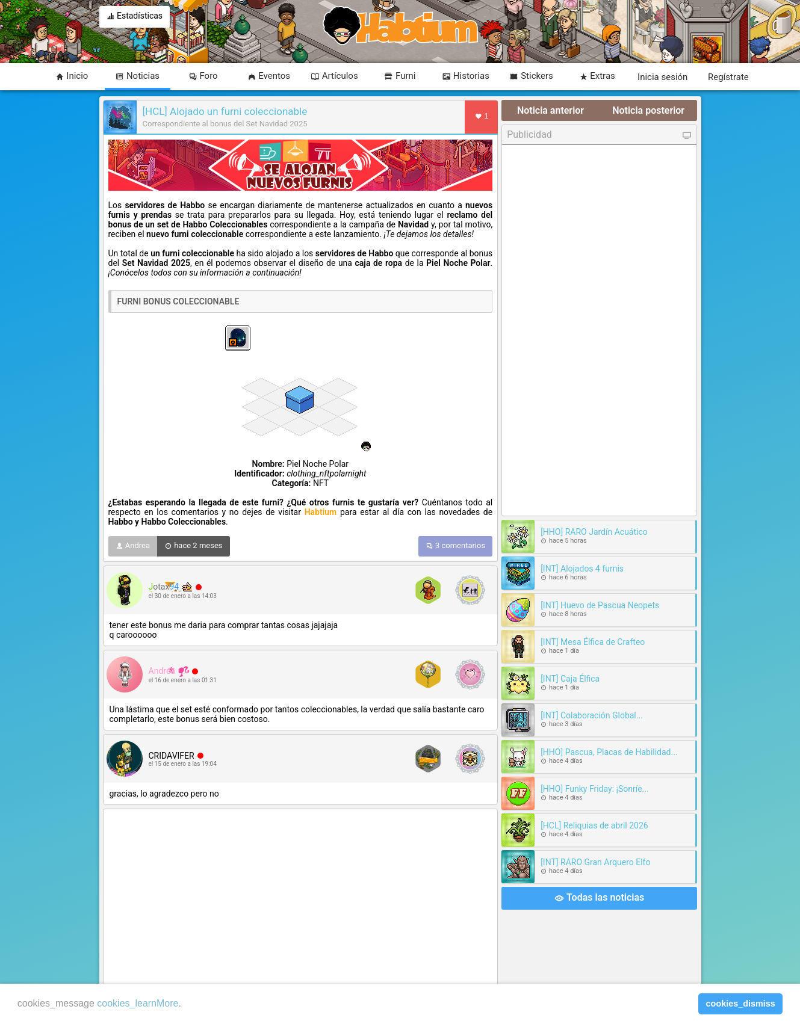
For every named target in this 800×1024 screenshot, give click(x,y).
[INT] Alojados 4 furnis (582, 568)
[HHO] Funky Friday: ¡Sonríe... (595, 789)
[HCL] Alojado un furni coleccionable (225, 111)
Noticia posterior (648, 110)
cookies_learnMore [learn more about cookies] (137, 1003)
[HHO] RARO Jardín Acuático (594, 532)
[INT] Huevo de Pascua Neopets (600, 605)
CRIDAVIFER (171, 755)
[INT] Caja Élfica (570, 678)
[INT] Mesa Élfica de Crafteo (593, 642)
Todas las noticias (599, 898)
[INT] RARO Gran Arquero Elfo (595, 862)
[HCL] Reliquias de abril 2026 (594, 825)
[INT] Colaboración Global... (592, 715)
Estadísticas (135, 17)
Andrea (133, 546)
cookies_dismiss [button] (740, 1003)
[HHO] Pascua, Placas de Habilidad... (609, 752)
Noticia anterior (550, 110)
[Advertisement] (300, 898)
